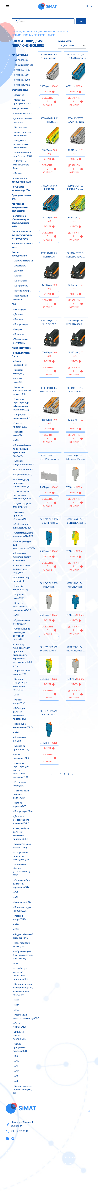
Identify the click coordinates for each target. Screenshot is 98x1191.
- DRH (16, 929)
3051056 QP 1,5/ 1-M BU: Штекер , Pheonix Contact (75, 587)
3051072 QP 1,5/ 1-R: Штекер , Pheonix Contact (75, 651)
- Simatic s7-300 (20, 75)
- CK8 (15, 964)
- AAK (16, 1061)
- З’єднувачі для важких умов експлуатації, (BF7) (22, 495)
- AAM (16, 695)
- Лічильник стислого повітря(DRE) (19, 1035)
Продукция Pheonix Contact (50, 32)
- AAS (15, 1076)
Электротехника (20, 108)
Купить (47, 92)
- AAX (16, 1010)
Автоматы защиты (61, 1164)
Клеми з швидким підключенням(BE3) (34, 35)
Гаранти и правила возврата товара (66, 1123)
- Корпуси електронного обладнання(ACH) (22, 607)
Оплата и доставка (17, 1170)
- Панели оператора (23, 65)
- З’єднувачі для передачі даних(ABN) (21, 794)
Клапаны (55, 1182)
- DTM (16, 1005)
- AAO (16, 732)
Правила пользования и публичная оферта (64, 1132)
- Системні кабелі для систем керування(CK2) (21, 884)
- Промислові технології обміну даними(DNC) (22, 557)
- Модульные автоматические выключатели (21, 144)
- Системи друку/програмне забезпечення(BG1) (22, 483)
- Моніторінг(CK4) (22, 902)
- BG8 (15, 1056)
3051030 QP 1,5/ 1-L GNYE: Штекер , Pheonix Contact (75, 523)
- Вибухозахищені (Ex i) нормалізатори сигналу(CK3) (23, 955)
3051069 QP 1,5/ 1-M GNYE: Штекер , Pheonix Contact (49, 651)
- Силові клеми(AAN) (23, 469)
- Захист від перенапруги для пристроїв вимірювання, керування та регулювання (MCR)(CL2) (23, 655)
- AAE (15, 1066)
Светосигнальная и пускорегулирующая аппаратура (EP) (22, 235)
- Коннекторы (20, 281)
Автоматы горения (61, 1176)
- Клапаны (18, 276)
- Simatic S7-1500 (21, 70)
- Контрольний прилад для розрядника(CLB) (21, 856)
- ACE (15, 1081)
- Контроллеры (20, 60)
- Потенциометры (22, 291)
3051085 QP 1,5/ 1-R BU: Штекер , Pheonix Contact (49, 714)
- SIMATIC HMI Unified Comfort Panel (21, 165)
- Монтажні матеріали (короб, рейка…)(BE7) (22, 390)
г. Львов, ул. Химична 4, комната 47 (19, 1124)
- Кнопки (17, 173)
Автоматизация (20, 55)
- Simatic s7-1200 (21, 80)
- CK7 (15, 892)
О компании (13, 1164)
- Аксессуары (19, 266)
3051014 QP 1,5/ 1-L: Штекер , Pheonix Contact (75, 459)
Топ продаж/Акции (17, 1176)
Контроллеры (58, 1151)
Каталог (27, 32)
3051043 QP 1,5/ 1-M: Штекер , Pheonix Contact (49, 587)
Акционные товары (21, 348)
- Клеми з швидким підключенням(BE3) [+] (22, 1089)
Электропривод (20, 90)
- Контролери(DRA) (23, 811)
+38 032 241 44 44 (17, 1131)
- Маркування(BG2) (22, 474)
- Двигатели (19, 95)
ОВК (14, 304)
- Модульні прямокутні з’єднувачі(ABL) (20, 516)
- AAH (16, 615)
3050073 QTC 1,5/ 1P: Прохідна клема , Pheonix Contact (49, 58)
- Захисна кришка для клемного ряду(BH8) (21, 569)
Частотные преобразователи (67, 1157)
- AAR (16, 440)
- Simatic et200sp (21, 85)
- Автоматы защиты (23, 113)
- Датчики (18, 271)
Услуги (10, 1158)
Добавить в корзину (47, 101)
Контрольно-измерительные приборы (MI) (19, 207)
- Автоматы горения (23, 261)
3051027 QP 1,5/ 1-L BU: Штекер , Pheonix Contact (49, 523)
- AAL (15, 897)
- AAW (16, 924)
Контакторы (57, 1170)
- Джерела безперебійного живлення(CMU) (21, 820)
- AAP (16, 1071)
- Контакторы (20, 127)
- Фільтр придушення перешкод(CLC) (20, 1047)
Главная (16, 32)
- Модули (17, 329)
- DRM (16, 1000)
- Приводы (18, 334)
